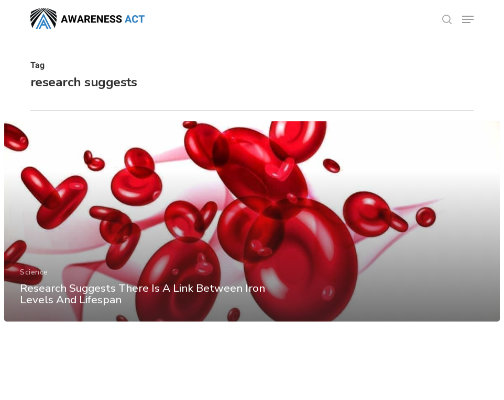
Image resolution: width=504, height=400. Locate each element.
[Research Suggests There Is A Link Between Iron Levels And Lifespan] (252, 228)
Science (34, 278)
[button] (468, 19)
